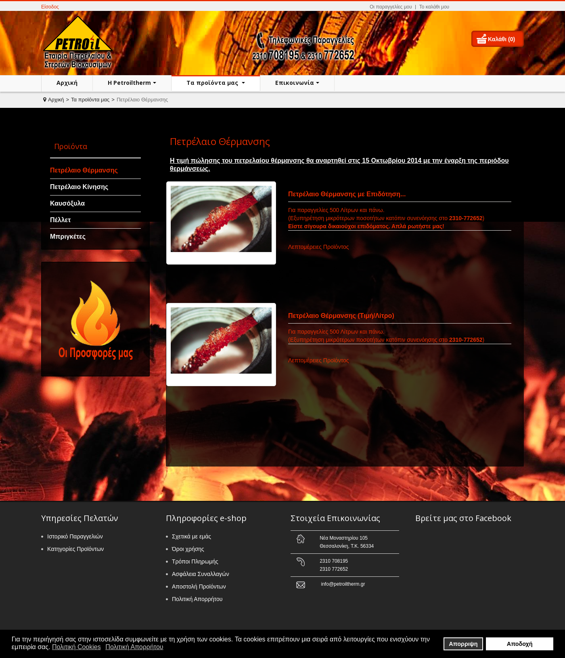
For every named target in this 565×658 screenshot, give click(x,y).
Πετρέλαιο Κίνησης (79, 186)
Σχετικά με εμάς (191, 536)
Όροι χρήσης (188, 549)
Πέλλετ (60, 220)
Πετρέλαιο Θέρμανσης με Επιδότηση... (347, 194)
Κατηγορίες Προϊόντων (75, 549)
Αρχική (66, 82)
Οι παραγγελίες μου (391, 7)
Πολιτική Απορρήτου (197, 599)
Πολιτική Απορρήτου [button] (134, 646)
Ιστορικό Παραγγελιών (75, 536)
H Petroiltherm (129, 82)
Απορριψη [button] (463, 644)
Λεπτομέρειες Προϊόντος (318, 247)
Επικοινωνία (294, 82)
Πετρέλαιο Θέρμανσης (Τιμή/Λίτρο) (341, 315)
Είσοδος (50, 7)
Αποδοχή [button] (520, 644)
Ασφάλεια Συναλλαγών (200, 574)
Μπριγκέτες (68, 236)
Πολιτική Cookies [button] (76, 646)
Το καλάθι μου (434, 7)
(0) (511, 39)
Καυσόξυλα (67, 203)
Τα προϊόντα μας (213, 82)
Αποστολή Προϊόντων (199, 586)
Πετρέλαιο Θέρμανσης (84, 170)
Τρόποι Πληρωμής (195, 561)
